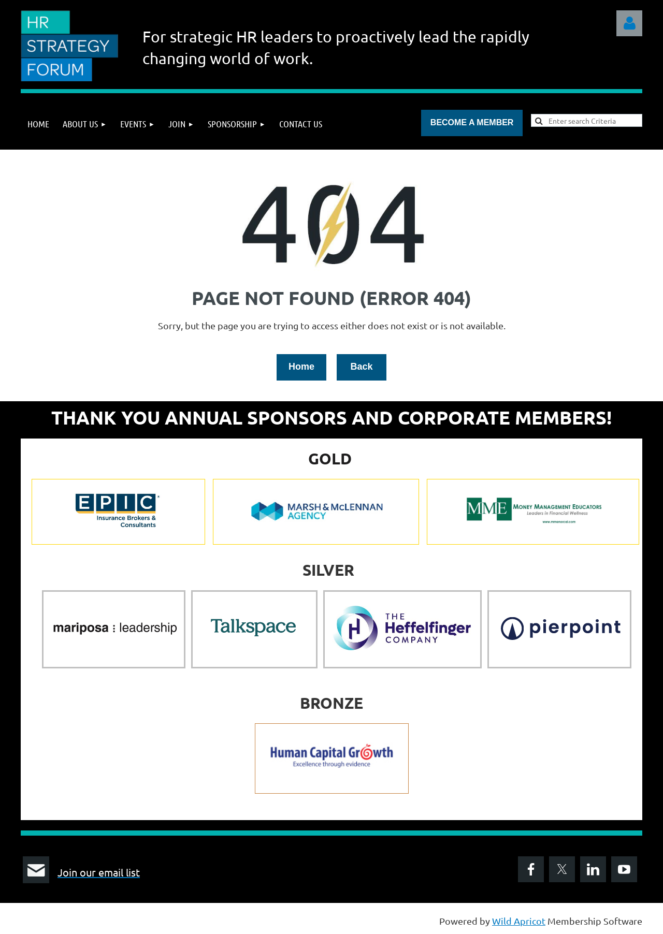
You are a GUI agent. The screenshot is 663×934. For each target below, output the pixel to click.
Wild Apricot (518, 920)
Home (301, 366)
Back (361, 366)
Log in (629, 23)
